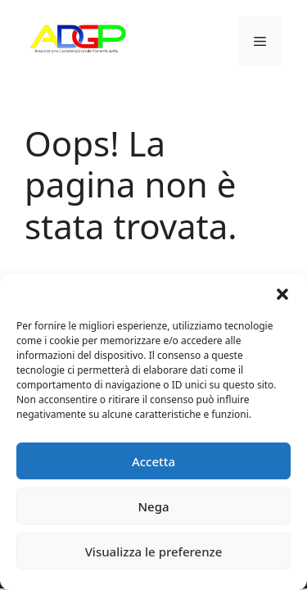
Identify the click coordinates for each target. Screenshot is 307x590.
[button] (282, 294)
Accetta (153, 461)
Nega (153, 506)
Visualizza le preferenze (154, 551)
